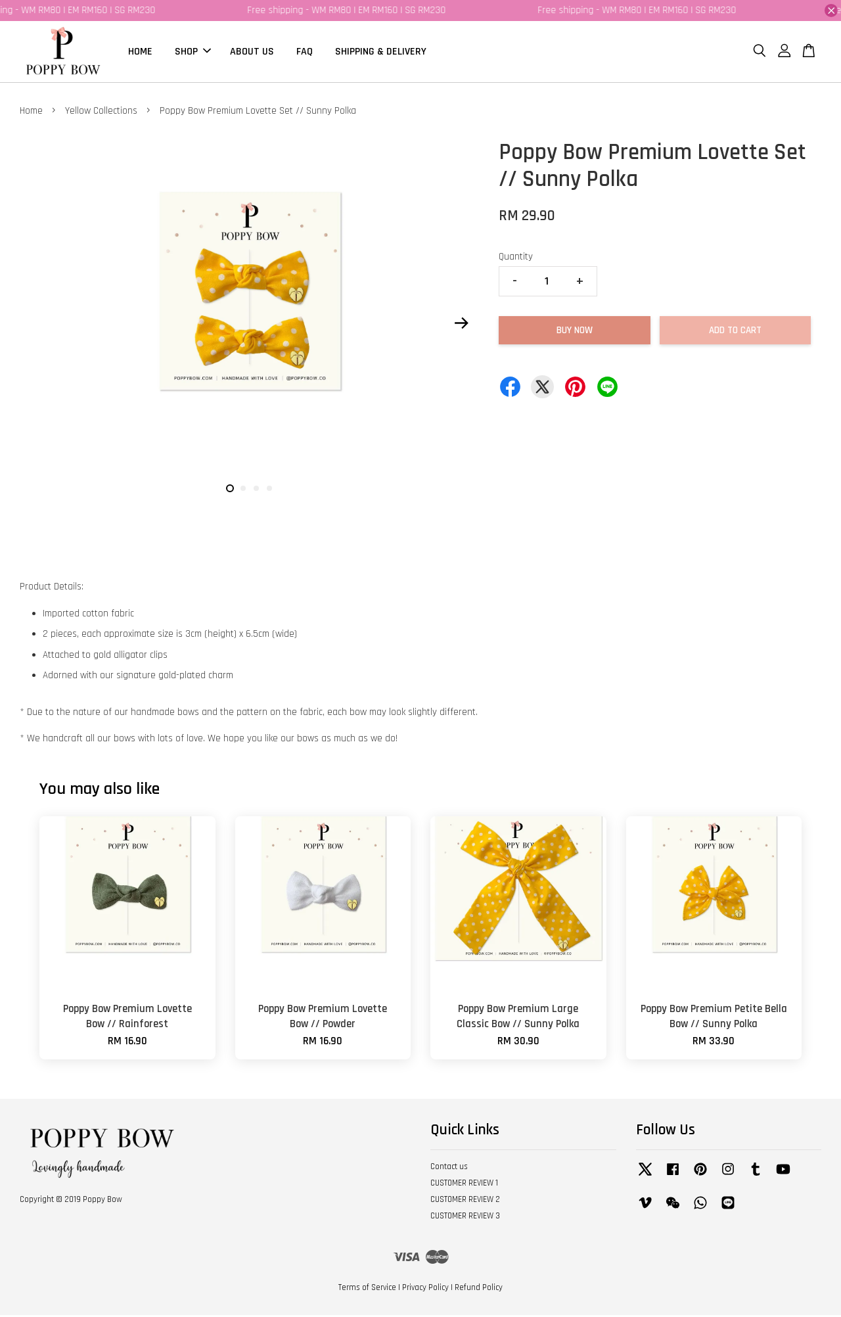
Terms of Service (367, 1289)
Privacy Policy (425, 1289)
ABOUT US (252, 52)
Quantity (516, 258)
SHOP (193, 52)
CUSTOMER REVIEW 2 (465, 1201)
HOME (140, 52)
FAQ (304, 52)
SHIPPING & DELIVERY (380, 52)
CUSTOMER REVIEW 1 (464, 1185)
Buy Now (575, 332)
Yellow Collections (101, 112)
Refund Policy (479, 1289)
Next (461, 324)
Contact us (449, 1168)
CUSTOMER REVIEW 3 (465, 1218)
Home (31, 112)
